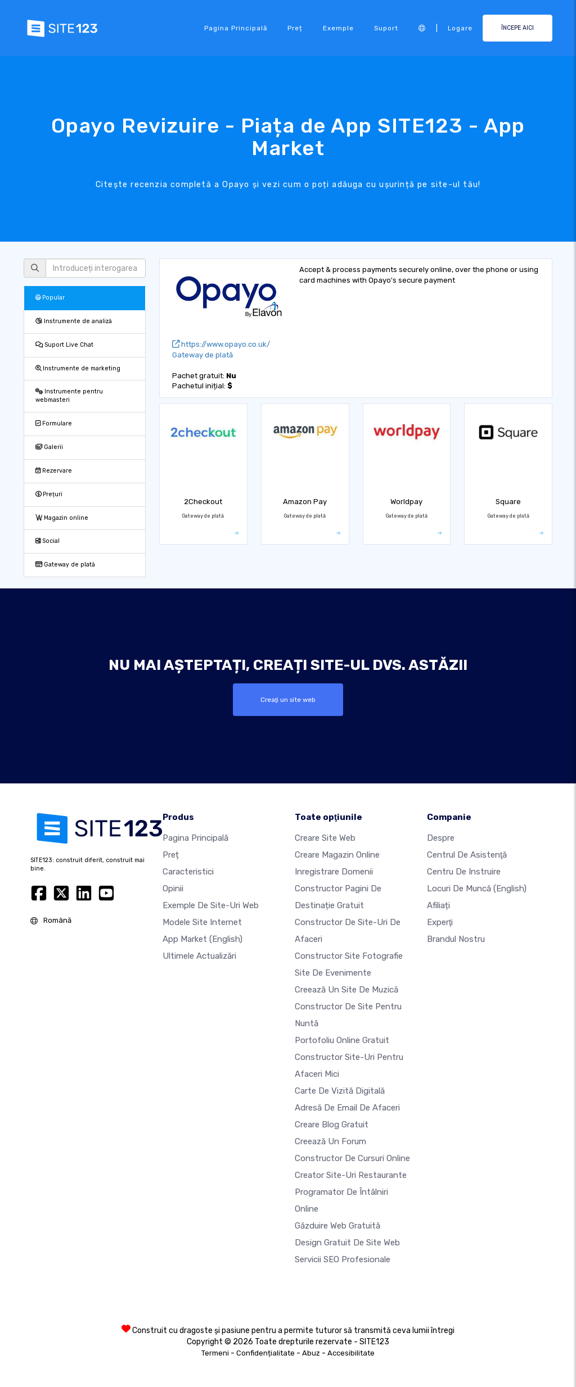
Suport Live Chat (64, 344)
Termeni (215, 1353)
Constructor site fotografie (349, 956)
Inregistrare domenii (334, 872)
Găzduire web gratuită (337, 1226)
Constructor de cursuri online (352, 1158)
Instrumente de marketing (77, 368)
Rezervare (53, 470)
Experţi (440, 922)
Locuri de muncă (476, 888)
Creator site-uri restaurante (351, 1175)
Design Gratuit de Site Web (347, 1243)
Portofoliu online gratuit (342, 1040)
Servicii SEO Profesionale (342, 1259)
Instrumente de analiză (73, 321)
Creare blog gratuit (331, 1124)
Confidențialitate (265, 1353)
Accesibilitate (351, 1353)
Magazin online (61, 518)
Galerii (49, 447)
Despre (440, 838)
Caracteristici (188, 872)
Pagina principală (235, 28)
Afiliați (438, 905)
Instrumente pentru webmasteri (69, 396)
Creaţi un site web (288, 700)
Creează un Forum (330, 1141)
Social (47, 541)
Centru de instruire (464, 872)
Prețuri (48, 494)
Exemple (338, 28)
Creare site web (325, 838)
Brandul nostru (456, 939)
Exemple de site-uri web (211, 905)
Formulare (53, 423)
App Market (202, 939)
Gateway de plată (65, 564)
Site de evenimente (333, 973)
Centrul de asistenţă (467, 855)
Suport (386, 28)
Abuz (311, 1353)
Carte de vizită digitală (340, 1091)
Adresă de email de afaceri (347, 1108)
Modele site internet (202, 922)
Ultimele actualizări (199, 956)
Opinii (173, 888)
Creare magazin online (337, 855)
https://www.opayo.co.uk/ (221, 344)
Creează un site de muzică (346, 990)
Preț (295, 28)
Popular (50, 297)
